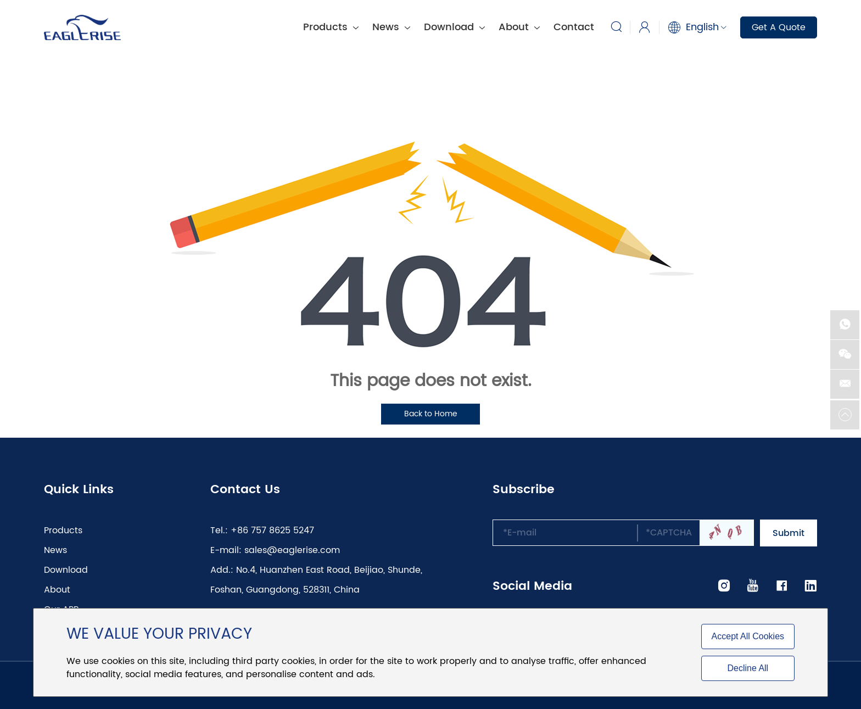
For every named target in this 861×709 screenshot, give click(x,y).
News (391, 27)
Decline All (747, 668)
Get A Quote (779, 27)
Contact (574, 27)
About (519, 27)
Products (331, 27)
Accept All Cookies (748, 636)
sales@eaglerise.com (292, 550)
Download (454, 27)
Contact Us (245, 490)
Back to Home (430, 413)
